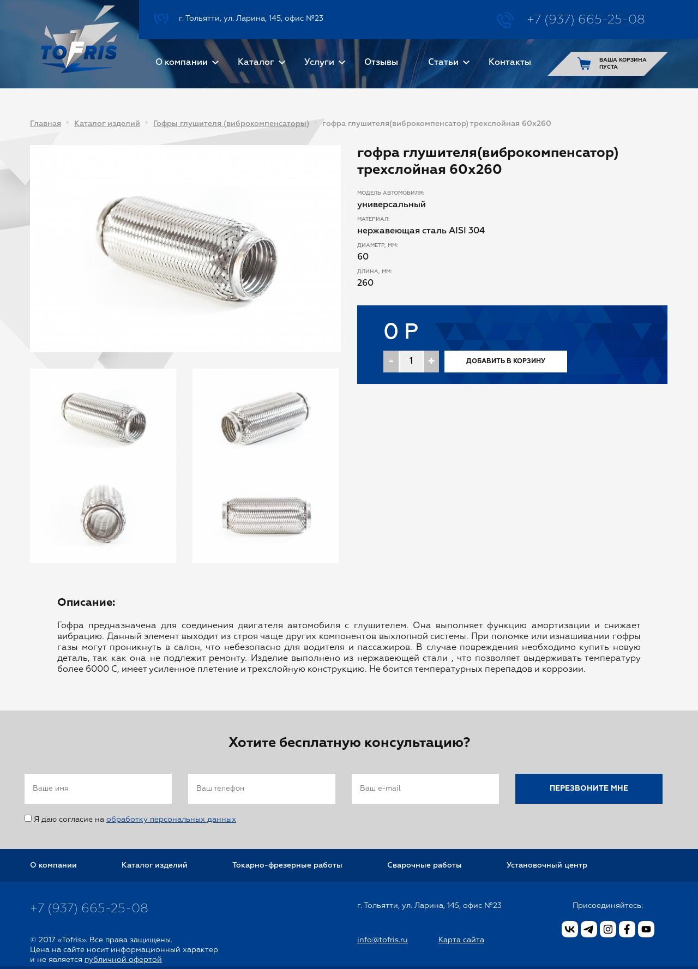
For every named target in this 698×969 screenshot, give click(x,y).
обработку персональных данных (171, 819)
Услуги (319, 62)
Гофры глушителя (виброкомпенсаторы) (231, 124)
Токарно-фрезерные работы (287, 865)
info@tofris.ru (382, 940)
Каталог (256, 62)
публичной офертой (123, 960)
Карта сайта (461, 940)
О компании (181, 62)
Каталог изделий (107, 124)
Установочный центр (547, 865)
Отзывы (381, 62)
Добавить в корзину (505, 361)
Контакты (510, 62)
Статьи (443, 62)
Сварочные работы (424, 865)
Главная (45, 124)
